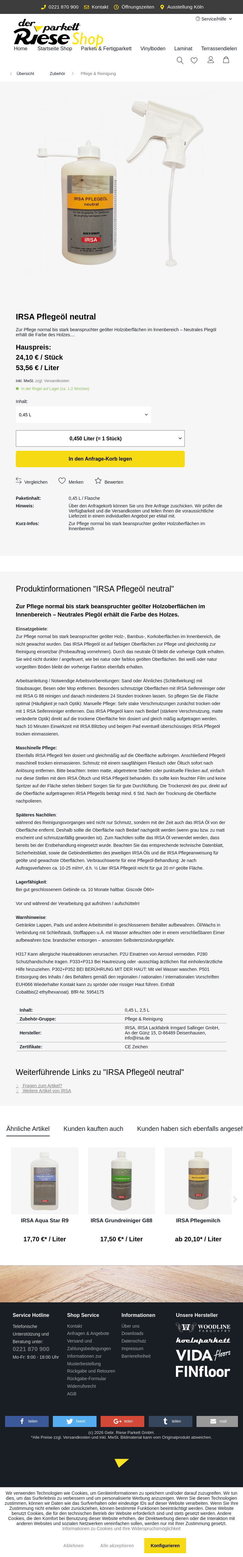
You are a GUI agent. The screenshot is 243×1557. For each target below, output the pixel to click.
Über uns (131, 1326)
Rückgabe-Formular (86, 1378)
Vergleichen (31, 481)
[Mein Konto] (211, 60)
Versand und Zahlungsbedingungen (89, 1344)
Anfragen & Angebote (88, 1333)
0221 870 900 (59, 6)
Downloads (132, 1333)
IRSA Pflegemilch (198, 1221)
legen (100, 459)
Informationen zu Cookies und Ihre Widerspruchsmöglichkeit (121, 1528)
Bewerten (109, 481)
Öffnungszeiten (134, 6)
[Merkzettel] (190, 60)
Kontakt (96, 6)
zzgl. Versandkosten (52, 381)
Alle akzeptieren (117, 1545)
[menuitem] (106, 48)
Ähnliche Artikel (28, 1128)
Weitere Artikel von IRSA (43, 1090)
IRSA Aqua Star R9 (45, 1221)
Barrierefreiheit (136, 1356)
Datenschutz (134, 1340)
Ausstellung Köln (181, 6)
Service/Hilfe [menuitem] (211, 19)
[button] (27, 1421)
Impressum (132, 1348)
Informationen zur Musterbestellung (84, 1360)
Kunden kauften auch (93, 1128)
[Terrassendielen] (219, 48)
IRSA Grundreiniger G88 (122, 1221)
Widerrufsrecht (81, 1386)
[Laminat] (183, 48)
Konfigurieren (165, 1545)
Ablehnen (73, 1545)
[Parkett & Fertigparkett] (106, 48)
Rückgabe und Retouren (91, 1371)
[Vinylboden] (153, 48)
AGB (72, 1393)
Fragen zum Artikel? (39, 1085)
